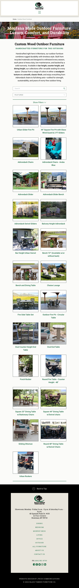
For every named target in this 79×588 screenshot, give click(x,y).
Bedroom (39, 527)
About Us (39, 550)
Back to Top (39, 488)
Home (14, 19)
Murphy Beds (39, 531)
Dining (39, 523)
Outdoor (39, 543)
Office (39, 539)
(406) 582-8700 (41, 561)
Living (39, 535)
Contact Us (39, 554)
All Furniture (39, 546)
